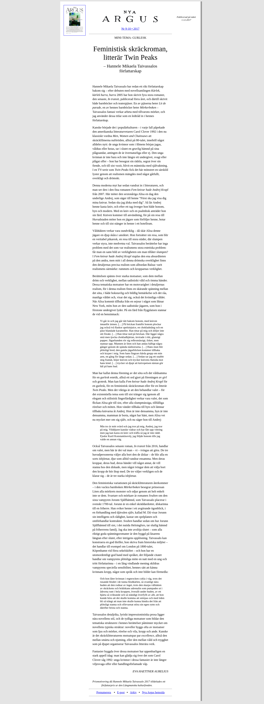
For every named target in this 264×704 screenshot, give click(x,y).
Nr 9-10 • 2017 (130, 28)
